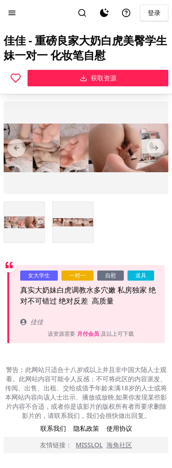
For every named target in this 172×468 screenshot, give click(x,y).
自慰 (110, 275)
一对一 (77, 275)
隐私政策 (86, 428)
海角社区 (119, 444)
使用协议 (119, 428)
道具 (140, 275)
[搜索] (82, 13)
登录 (154, 12)
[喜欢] (15, 78)
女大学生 (39, 275)
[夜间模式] (104, 13)
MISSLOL (89, 444)
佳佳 (31, 321)
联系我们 (53, 428)
